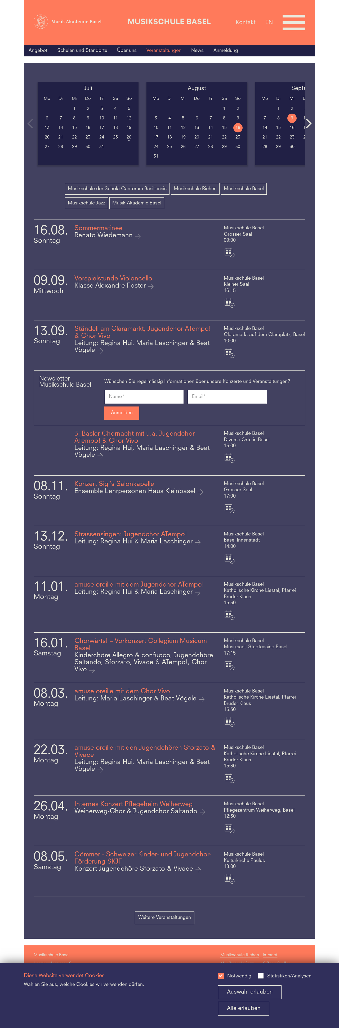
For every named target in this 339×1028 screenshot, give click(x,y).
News (197, 50)
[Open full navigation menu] (294, 22)
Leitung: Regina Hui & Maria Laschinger (134, 542)
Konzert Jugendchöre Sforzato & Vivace (134, 869)
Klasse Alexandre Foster (111, 286)
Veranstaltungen (163, 50)
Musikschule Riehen (195, 188)
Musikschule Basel (244, 188)
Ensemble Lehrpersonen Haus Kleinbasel (135, 491)
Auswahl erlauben (250, 992)
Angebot (38, 50)
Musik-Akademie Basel (136, 203)
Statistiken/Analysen (289, 976)
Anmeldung (225, 50)
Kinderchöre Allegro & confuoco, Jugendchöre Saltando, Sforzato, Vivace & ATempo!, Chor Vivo (143, 662)
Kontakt (246, 22)
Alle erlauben (244, 1008)
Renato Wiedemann (104, 236)
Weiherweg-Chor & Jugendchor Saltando (136, 811)
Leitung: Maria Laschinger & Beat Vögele (136, 699)
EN (269, 22)
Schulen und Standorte (82, 50)
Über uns (127, 50)
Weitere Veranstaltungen (164, 917)
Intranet (270, 955)
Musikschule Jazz (86, 203)
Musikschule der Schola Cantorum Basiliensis (117, 188)
